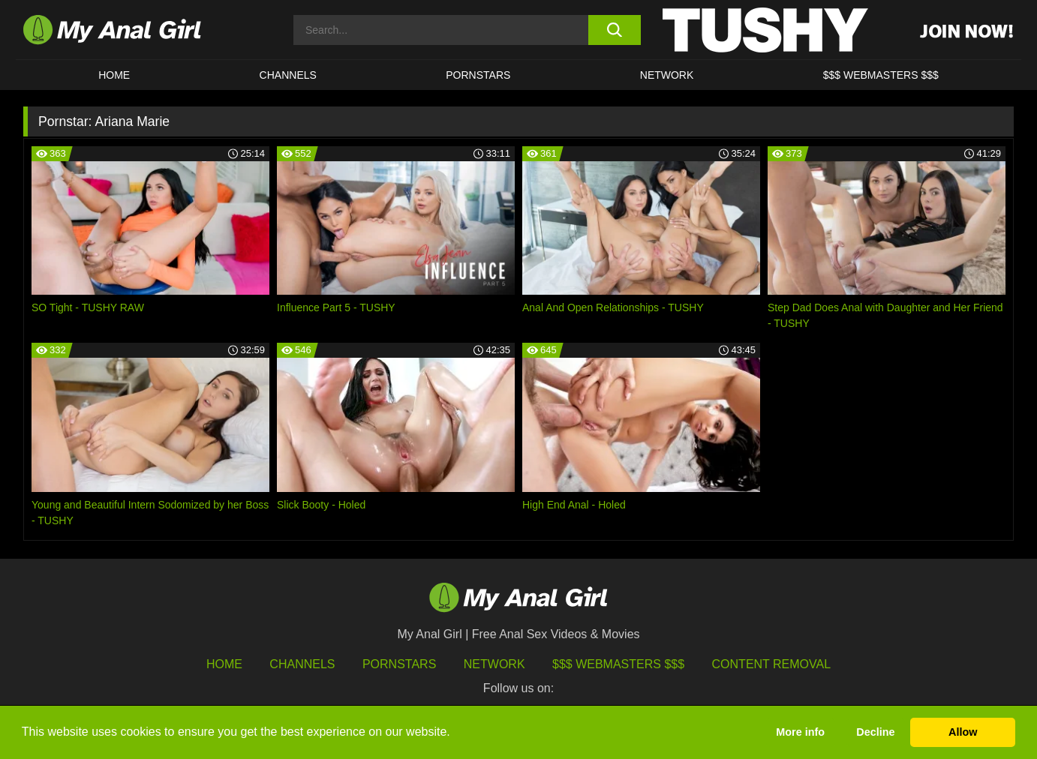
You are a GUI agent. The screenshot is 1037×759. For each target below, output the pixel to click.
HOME (114, 75)
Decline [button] (875, 732)
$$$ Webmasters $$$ (618, 664)
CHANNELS (288, 75)
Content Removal (771, 664)
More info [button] (800, 732)
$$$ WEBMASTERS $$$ (881, 75)
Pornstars (478, 75)
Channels (302, 664)
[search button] (614, 30)
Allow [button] (962, 732)
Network (667, 75)
